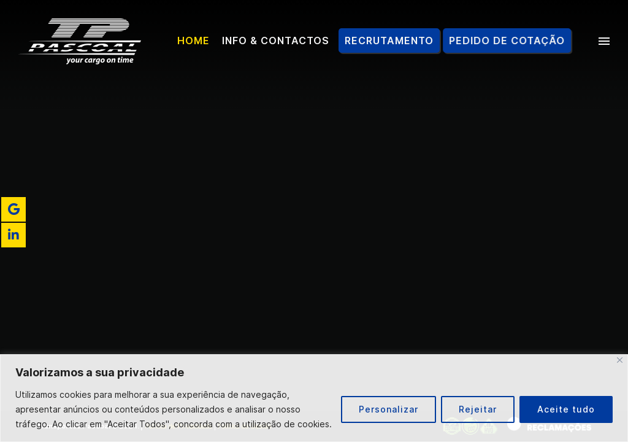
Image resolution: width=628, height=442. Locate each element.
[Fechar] (619, 360)
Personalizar (388, 409)
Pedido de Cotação (509, 40)
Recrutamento (389, 40)
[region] (314, 398)
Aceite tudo (566, 409)
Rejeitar (478, 409)
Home (193, 40)
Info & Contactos (275, 40)
